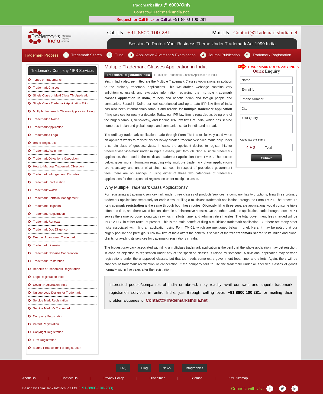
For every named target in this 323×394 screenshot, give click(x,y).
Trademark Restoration (48, 261)
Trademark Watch (45, 190)
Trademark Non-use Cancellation (55, 253)
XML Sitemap (238, 378)
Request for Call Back (136, 19)
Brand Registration (45, 142)
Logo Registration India (49, 277)
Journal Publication (224, 55)
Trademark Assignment (48, 150)
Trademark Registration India (128, 75)
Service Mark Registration (50, 300)
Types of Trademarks (47, 79)
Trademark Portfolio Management (55, 198)
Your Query (266, 124)
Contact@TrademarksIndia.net (161, 12)
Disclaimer (157, 378)
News (166, 368)
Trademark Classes (46, 87)
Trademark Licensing (47, 245)
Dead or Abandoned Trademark (54, 237)
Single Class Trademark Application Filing (61, 103)
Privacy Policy (113, 378)
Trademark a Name (46, 119)
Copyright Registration (48, 332)
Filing (119, 55)
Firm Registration (44, 340)
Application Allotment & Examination (166, 55)
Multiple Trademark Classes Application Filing (63, 111)
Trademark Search (86, 55)
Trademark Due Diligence (50, 229)
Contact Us (69, 378)
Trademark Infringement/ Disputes (56, 174)
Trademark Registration (271, 55)
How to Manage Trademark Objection (58, 166)
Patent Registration (46, 324)
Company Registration (48, 316)
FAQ (123, 368)
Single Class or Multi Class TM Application (61, 95)
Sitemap (196, 378)
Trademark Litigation (47, 206)
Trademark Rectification (49, 182)
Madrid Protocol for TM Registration (57, 347)
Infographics (194, 368)
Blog (144, 368)
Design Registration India (50, 284)
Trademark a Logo (45, 135)
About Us (29, 378)
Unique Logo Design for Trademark (57, 292)
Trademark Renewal (46, 221)
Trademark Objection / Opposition (56, 158)
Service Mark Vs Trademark (52, 308)
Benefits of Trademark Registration (56, 269)
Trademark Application (48, 127)
